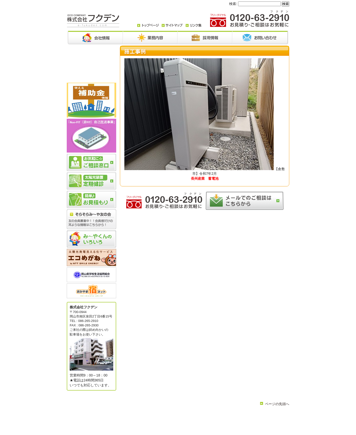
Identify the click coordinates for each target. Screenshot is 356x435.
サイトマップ (194, 419)
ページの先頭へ (277, 404)
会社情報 (157, 414)
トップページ (139, 414)
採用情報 (222, 414)
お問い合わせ (205, 414)
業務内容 (172, 414)
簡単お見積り (159, 419)
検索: (233, 4)
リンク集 (176, 419)
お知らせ (187, 414)
